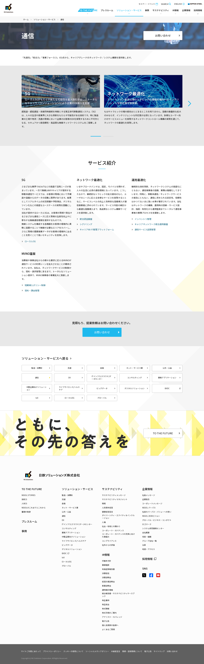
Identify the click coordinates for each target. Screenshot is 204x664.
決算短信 (105, 573)
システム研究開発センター (153, 528)
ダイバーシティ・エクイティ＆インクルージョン (118, 516)
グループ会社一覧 (149, 541)
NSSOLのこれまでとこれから (34, 507)
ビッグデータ (106, 388)
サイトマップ (159, 651)
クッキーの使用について (73, 651)
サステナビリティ (112, 489)
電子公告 (105, 621)
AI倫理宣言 (115, 651)
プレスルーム (107, 10)
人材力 (24, 503)
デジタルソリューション (136, 388)
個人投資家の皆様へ (110, 625)
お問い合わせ (168, 35)
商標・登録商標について (132, 651)
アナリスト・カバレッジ (112, 617)
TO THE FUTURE (167, 433)
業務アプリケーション (169, 377)
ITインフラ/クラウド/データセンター (104, 377)
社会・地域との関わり (111, 526)
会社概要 (145, 532)
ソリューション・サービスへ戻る (47, 358)
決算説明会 (106, 577)
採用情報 (149, 559)
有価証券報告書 (108, 569)
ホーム (26, 19)
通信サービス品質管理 (145, 229)
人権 (104, 522)
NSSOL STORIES (28, 495)
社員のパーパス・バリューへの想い (156, 511)
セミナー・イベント (148, 4)
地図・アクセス (148, 549)
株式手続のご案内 (109, 612)
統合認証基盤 (86, 219)
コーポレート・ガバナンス (113, 530)
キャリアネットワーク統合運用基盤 (151, 224)
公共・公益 (172, 368)
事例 (24, 531)
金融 (108, 368)
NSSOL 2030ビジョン (151, 516)
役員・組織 (146, 536)
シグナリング (86, 224)
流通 (75, 368)
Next (189, 104)
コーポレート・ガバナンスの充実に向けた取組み (118, 535)
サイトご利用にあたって (31, 651)
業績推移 (105, 565)
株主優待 (105, 600)
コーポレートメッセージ (152, 503)
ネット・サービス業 (137, 368)
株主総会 (105, 604)
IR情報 (106, 555)
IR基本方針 (106, 561)
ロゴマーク (146, 524)
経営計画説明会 (108, 581)
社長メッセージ (148, 495)
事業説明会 (106, 585)
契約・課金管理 (32, 290)
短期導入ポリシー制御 (35, 285)
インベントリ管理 (143, 219)
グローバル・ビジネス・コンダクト (156, 520)
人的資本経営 (107, 507)
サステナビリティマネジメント (114, 499)
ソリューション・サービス (44, 19)
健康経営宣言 (107, 511)
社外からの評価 (108, 545)
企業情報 (147, 489)
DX (75, 377)
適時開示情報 (107, 590)
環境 (104, 503)
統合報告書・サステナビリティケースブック (118, 594)
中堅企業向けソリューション (38, 388)
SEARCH (166, 4)
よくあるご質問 (108, 629)
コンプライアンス (109, 541)
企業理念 (145, 499)
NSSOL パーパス (149, 507)
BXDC (173, 388)
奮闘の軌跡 (26, 511)
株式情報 (105, 608)
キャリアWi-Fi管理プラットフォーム (97, 229)
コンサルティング (137, 377)
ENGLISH (179, 4)
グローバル (106, 398)
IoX (43, 398)
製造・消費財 (40, 368)
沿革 (144, 545)
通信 (63, 516)
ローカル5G (30, 241)
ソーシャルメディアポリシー (97, 651)
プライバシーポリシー (52, 651)
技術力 (24, 499)
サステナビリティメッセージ (114, 495)
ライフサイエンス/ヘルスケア (71, 388)
